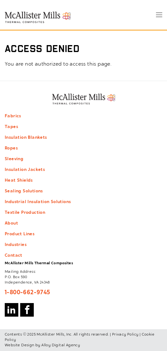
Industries (16, 245)
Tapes (11, 127)
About (11, 223)
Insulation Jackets (25, 170)
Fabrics (13, 116)
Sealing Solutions (24, 191)
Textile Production (25, 213)
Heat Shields (19, 180)
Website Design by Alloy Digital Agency (42, 345)
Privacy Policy (125, 334)
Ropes (11, 148)
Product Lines (19, 234)
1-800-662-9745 (27, 293)
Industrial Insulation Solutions (38, 202)
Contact (13, 256)
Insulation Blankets (26, 138)
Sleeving (14, 159)
